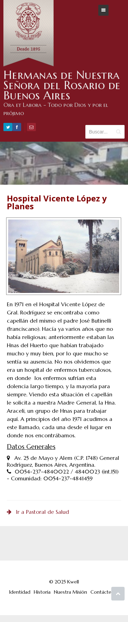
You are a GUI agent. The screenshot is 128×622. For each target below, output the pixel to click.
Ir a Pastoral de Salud (38, 511)
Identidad (19, 592)
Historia (42, 592)
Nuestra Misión (70, 592)
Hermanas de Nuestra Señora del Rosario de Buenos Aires (61, 85)
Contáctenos (104, 592)
